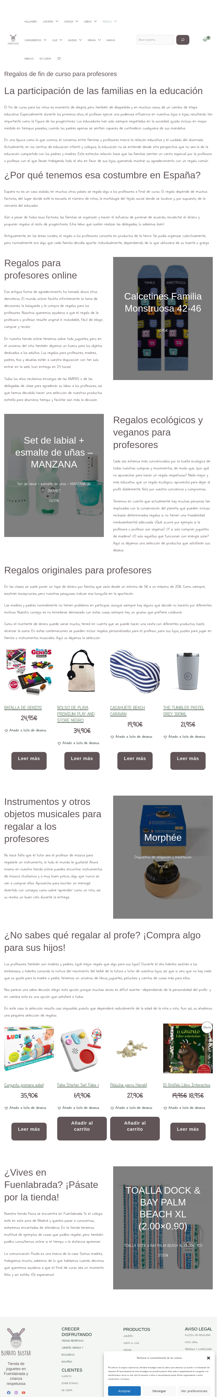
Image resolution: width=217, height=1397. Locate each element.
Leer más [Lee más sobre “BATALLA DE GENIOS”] (29, 758)
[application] (51, 26)
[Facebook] (9, 1392)
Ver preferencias (194, 1377)
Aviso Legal (170, 1388)
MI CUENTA (67, 1390)
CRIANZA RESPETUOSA (73, 1340)
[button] (208, 1344)
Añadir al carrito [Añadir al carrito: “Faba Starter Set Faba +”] (82, 1126)
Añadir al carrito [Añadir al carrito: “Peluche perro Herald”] (135, 1126)
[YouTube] (23, 1392)
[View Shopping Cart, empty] (205, 26)
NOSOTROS (67, 1361)
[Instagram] (16, 1392)
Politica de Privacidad (154, 1388)
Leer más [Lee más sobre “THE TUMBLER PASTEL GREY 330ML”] (188, 758)
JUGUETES (128, 1336)
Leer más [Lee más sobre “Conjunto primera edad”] (29, 1129)
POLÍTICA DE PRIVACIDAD (197, 1335)
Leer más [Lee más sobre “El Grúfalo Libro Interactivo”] (188, 1129)
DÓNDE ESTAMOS (70, 1383)
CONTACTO (67, 1376)
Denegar (159, 1377)
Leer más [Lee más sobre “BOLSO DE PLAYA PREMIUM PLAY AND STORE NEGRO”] (82, 758)
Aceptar (124, 1377)
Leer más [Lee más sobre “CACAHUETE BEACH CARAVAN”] (135, 758)
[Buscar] (183, 26)
